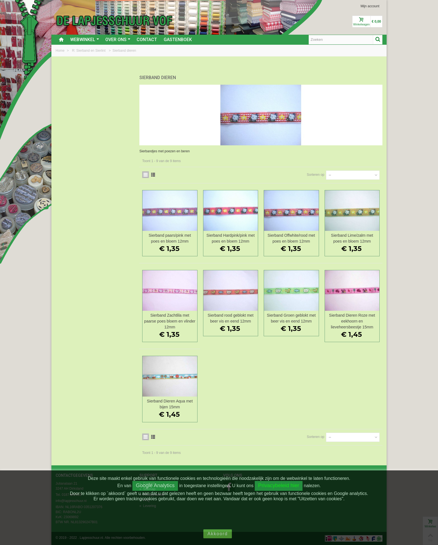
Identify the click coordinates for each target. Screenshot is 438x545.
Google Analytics (155, 485)
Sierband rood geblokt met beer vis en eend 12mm (230, 318)
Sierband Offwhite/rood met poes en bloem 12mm (291, 238)
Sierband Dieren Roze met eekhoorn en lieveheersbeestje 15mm (352, 321)
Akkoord (218, 533)
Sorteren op (315, 175)
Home (60, 51)
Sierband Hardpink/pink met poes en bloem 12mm (230, 238)
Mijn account (370, 6)
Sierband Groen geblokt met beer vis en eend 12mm (291, 318)
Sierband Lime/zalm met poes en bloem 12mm (352, 238)
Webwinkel (84, 39)
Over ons (117, 39)
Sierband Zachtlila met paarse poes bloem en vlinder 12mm (169, 321)
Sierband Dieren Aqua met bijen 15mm (170, 404)
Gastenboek (178, 39)
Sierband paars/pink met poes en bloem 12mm (170, 238)
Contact (147, 39)
